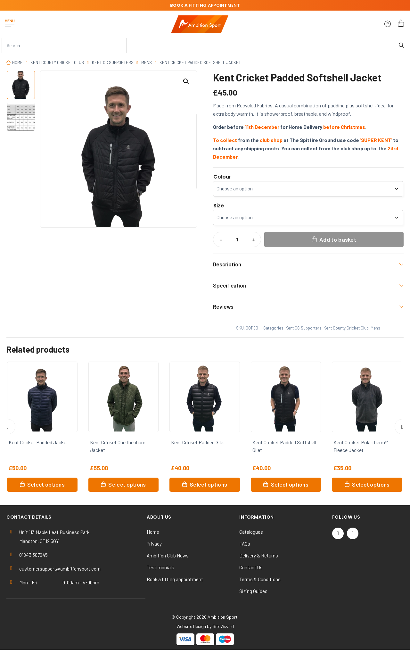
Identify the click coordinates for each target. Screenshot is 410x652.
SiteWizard (223, 626)
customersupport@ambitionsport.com (60, 569)
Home (17, 62)
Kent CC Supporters (113, 62)
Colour (222, 177)
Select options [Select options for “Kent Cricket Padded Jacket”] (46, 484)
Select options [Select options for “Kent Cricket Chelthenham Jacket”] (127, 484)
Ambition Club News (168, 555)
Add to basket (337, 239)
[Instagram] (352, 533)
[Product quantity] (237, 239)
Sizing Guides (253, 591)
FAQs (244, 544)
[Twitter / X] (338, 533)
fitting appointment (205, 5)
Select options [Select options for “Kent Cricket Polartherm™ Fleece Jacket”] (371, 484)
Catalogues (251, 532)
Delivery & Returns (258, 555)
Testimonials (160, 567)
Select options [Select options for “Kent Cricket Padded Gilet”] (208, 484)
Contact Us (251, 567)
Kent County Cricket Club (57, 62)
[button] (186, 81)
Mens (146, 62)
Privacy (154, 544)
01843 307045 (33, 555)
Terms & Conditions (260, 579)
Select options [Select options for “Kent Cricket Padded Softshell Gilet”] (289, 484)
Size (218, 205)
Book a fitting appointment (175, 579)
